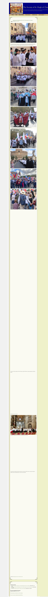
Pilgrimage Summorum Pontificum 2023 (18, 576)
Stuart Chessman (17, 21)
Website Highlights (41, 14)
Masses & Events (21, 14)
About (16, 14)
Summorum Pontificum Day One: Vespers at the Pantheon (18, 588)
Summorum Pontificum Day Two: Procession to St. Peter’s (23, 20)
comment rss (17, 591)
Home (13, 14)
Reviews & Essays (34, 14)
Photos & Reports (27, 14)
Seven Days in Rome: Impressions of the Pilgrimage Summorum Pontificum (20, 585)
